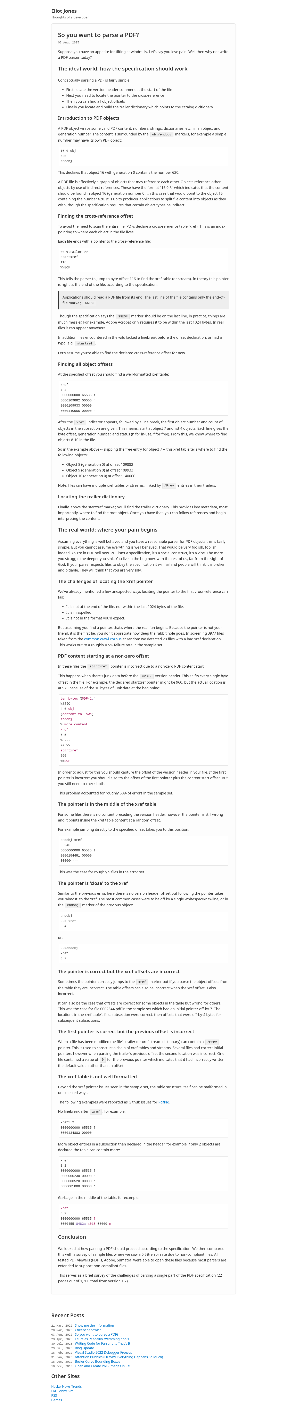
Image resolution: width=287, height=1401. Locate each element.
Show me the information (94, 1320)
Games (56, 1394)
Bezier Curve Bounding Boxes (97, 1356)
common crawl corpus (103, 636)
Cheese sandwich (88, 1324)
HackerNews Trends (66, 1381)
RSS (54, 1390)
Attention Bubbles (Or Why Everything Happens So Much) (119, 1351)
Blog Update (84, 1342)
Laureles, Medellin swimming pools (102, 1333)
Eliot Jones (64, 10)
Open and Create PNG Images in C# (102, 1360)
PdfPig (163, 1097)
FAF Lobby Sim (62, 1385)
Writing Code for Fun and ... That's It (102, 1338)
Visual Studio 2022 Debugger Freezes (103, 1347)
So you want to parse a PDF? (98, 35)
